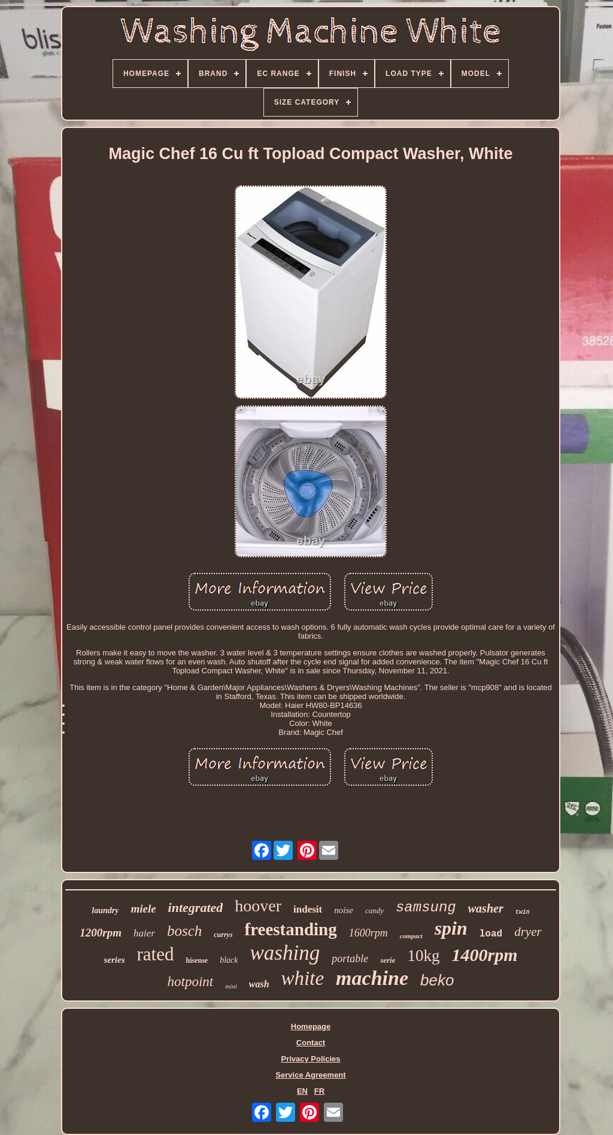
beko (437, 980)
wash (259, 984)
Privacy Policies (310, 1058)
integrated (195, 907)
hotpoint (191, 981)
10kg (423, 956)
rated (155, 954)
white (302, 978)
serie (387, 960)
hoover (258, 905)
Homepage (310, 1026)
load (491, 934)
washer (485, 908)
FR (319, 1091)
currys (223, 934)
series (114, 960)
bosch (184, 931)
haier (144, 933)
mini (231, 986)
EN (302, 1091)
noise (343, 910)
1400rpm (484, 955)
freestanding (291, 929)
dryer (528, 932)
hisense (197, 960)
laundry (105, 910)
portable (350, 959)
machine (372, 978)
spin (451, 928)
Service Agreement (310, 1074)
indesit (307, 909)
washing (285, 953)
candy (374, 910)
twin (522, 912)
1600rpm (368, 933)
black (229, 960)
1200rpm (101, 932)
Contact (310, 1042)
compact (411, 935)
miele (143, 908)
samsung (426, 907)
